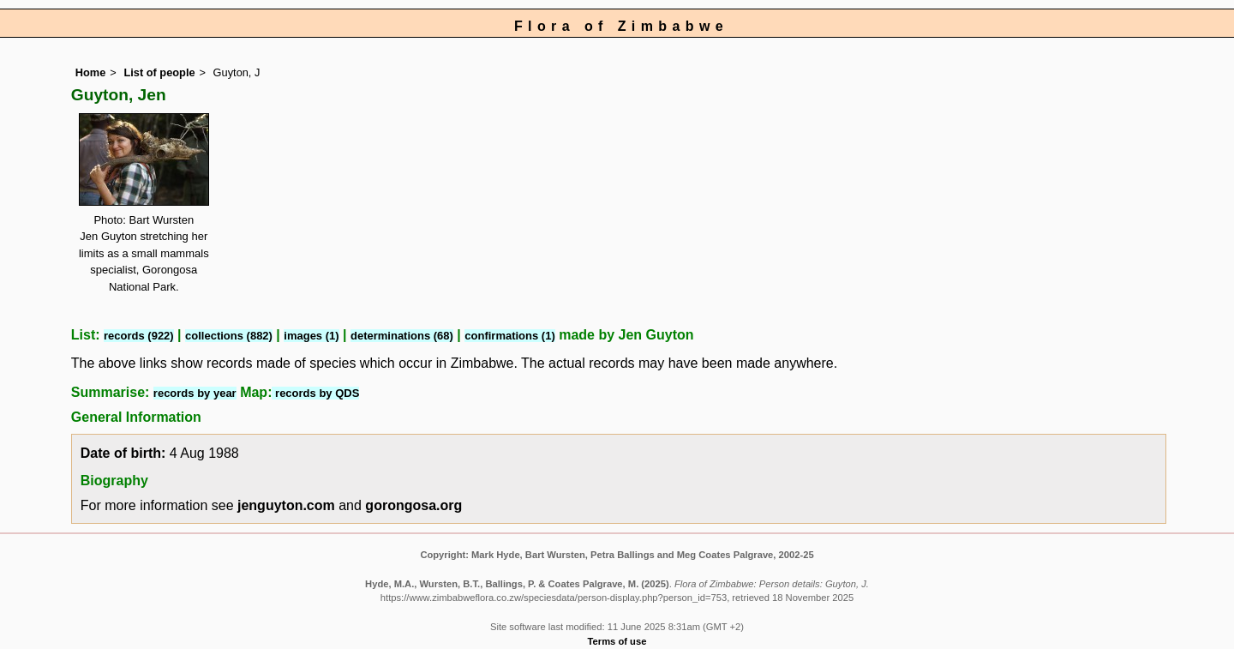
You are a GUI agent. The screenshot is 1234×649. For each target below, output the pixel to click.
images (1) (311, 335)
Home (90, 72)
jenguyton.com (286, 505)
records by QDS (315, 393)
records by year (195, 393)
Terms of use (617, 641)
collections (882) (229, 335)
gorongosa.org (413, 505)
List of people (159, 72)
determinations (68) (401, 335)
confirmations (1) (509, 335)
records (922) (139, 335)
